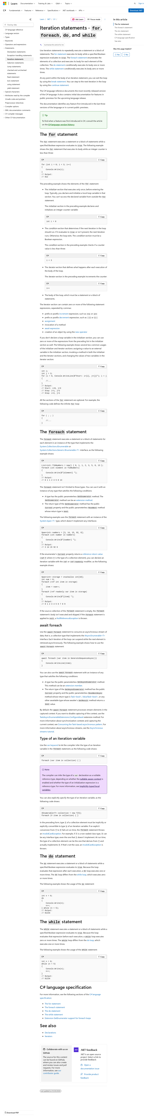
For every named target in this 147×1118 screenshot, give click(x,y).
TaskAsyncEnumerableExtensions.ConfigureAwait (62, 717)
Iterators (48, 1036)
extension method (84, 500)
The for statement (122, 24)
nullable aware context (90, 779)
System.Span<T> (47, 520)
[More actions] (105, 19)
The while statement (122, 34)
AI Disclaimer (8, 1110)
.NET (48, 19)
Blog (35, 1110)
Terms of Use (94, 1110)
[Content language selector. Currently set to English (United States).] (15, 1104)
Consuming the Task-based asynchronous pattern (80, 724)
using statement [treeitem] (13, 84)
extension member (74, 685)
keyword (52, 745)
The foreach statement (123, 27)
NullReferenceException (67, 618)
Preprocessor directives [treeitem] (14, 103)
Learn (42, 19)
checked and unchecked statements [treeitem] (16, 72)
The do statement (122, 31)
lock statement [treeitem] (13, 80)
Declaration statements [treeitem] (16, 52)
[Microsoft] (4, 3)
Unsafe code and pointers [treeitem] (15, 99)
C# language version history (61, 124)
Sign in (141, 3)
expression (52, 328)
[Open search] (134, 3)
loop (81, 874)
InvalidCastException (52, 833)
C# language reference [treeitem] (14, 29)
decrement (64, 317)
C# (54, 19)
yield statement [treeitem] (13, 88)
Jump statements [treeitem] (14, 66)
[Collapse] (30, 19)
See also (118, 41)
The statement (53, 1003)
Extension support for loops (68, 1018)
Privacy (56, 1110)
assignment (50, 321)
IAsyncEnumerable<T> (95, 635)
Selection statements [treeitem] (15, 63)
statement (60, 54)
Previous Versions (23, 1110)
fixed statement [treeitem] (13, 77)
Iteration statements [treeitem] (15, 59)
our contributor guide (52, 1071)
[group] (73, 382)
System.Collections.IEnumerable (54, 446)
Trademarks (107, 1110)
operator (81, 332)
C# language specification (125, 37)
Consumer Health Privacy (74, 1110)
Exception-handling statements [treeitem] (19, 55)
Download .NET (136, 10)
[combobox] (18, 25)
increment (63, 313)
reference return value (93, 554)
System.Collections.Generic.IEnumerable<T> (60, 450)
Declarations (50, 1032)
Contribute (46, 1110)
